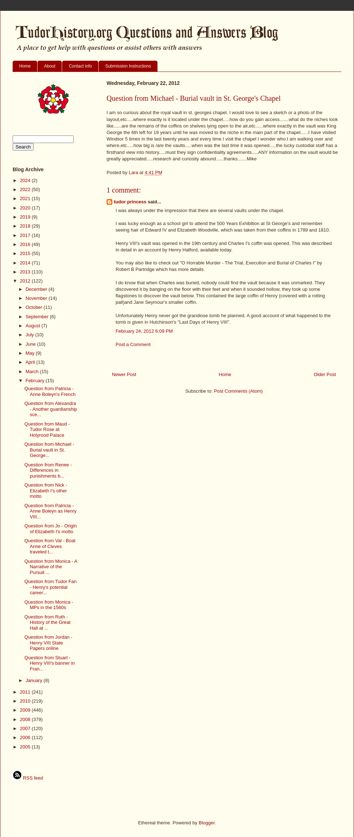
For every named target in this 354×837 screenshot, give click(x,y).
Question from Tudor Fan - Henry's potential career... (50, 587)
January (35, 680)
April (31, 362)
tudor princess (130, 201)
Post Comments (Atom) (238, 391)
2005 (26, 747)
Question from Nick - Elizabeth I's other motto (45, 490)
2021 (26, 198)
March (33, 371)
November (37, 298)
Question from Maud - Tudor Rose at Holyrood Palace (47, 429)
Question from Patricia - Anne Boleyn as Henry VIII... (50, 511)
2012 (26, 281)
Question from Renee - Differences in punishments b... (48, 470)
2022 (26, 189)
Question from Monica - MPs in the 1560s (48, 605)
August (34, 325)
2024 (26, 180)
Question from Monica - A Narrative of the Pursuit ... (50, 566)
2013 (26, 272)
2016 (26, 244)
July (30, 334)
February (36, 380)
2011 (26, 692)
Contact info (80, 66)
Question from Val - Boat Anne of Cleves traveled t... (49, 546)
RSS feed (28, 778)
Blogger (207, 822)
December (37, 289)
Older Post (325, 374)
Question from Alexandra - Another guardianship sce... (50, 409)
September (38, 316)
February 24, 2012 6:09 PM (144, 331)
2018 (26, 226)
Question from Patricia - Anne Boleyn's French (49, 391)
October (35, 307)
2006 (26, 737)
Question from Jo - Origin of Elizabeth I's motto (50, 528)
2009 (26, 710)
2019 (26, 217)
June (31, 344)
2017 (26, 235)
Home (25, 66)
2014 (26, 263)
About (49, 66)
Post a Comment (133, 344)
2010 (26, 701)
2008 (26, 719)
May (31, 353)
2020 (26, 208)
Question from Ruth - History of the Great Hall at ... (47, 622)
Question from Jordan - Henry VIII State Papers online (48, 642)
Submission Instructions (128, 66)
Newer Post (124, 374)
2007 (26, 728)
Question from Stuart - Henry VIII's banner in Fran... (49, 663)
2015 (26, 253)
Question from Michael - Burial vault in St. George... (49, 449)
